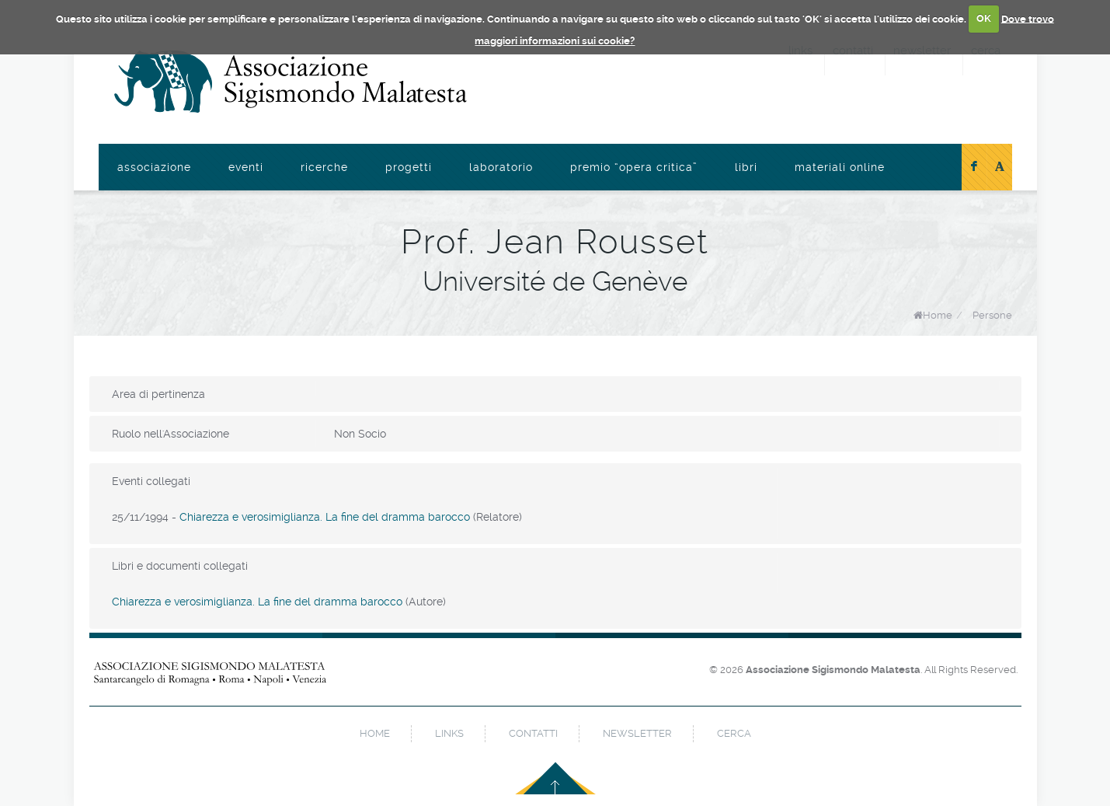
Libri (746, 167)
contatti (533, 733)
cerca (734, 733)
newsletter (637, 733)
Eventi (245, 167)
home (375, 733)
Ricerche (324, 167)
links (449, 733)
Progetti (408, 167)
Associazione (154, 167)
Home (937, 315)
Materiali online (840, 167)
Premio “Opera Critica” (634, 167)
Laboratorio (501, 167)
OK (983, 18)
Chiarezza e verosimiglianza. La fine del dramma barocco (324, 517)
